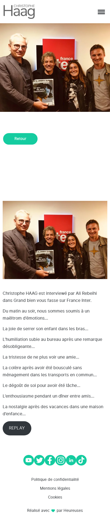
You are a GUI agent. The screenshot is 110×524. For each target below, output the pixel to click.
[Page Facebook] (50, 460)
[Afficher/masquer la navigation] (100, 11)
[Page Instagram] (60, 460)
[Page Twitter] (39, 460)
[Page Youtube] (28, 460)
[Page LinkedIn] (71, 460)
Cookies (55, 497)
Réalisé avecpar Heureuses (55, 510)
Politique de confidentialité (55, 479)
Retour (20, 139)
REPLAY (17, 428)
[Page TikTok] (81, 460)
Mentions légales (55, 488)
